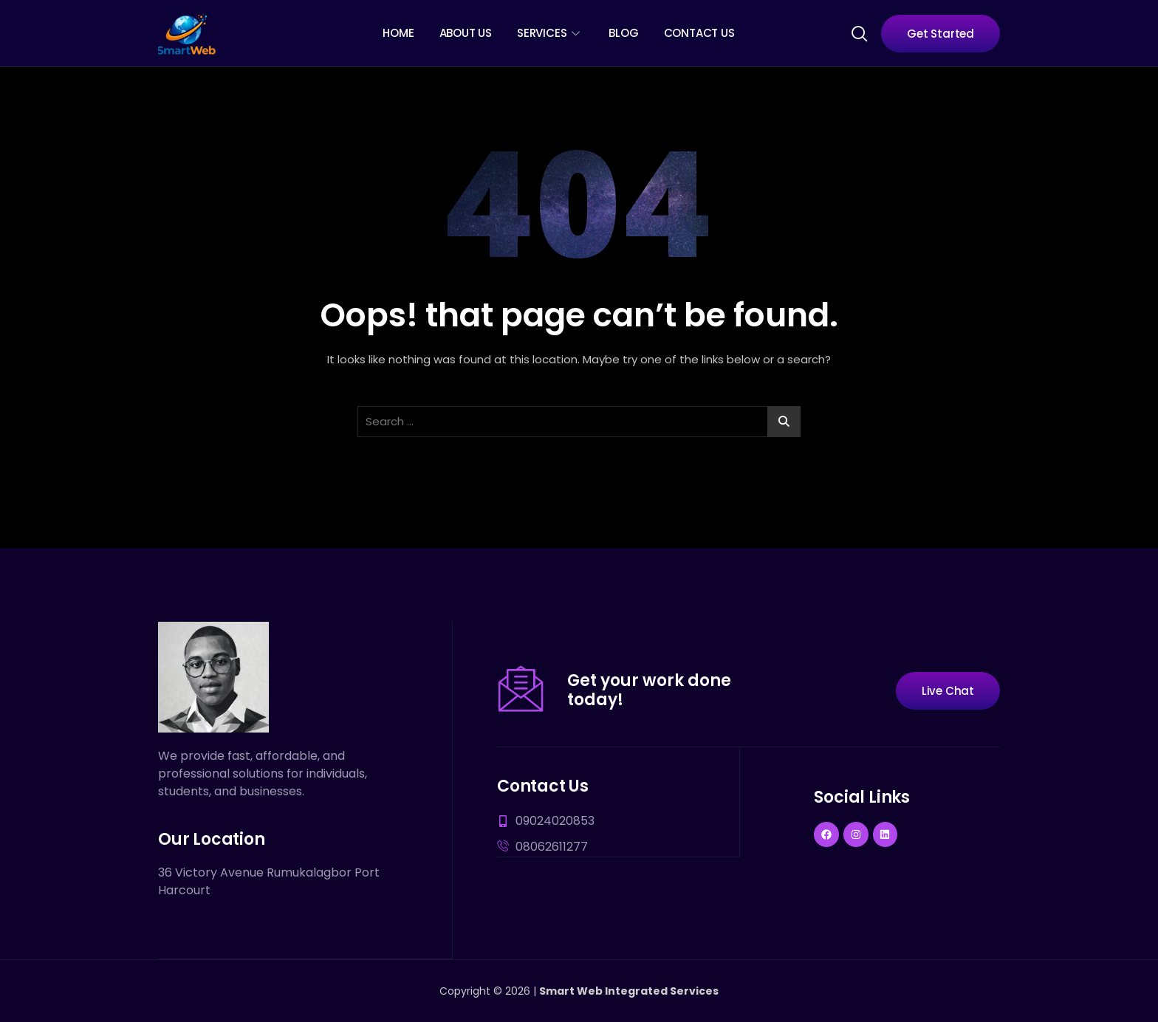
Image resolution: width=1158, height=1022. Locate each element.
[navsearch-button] (859, 32)
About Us (465, 33)
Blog (623, 33)
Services (548, 33)
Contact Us (699, 33)
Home (398, 33)
